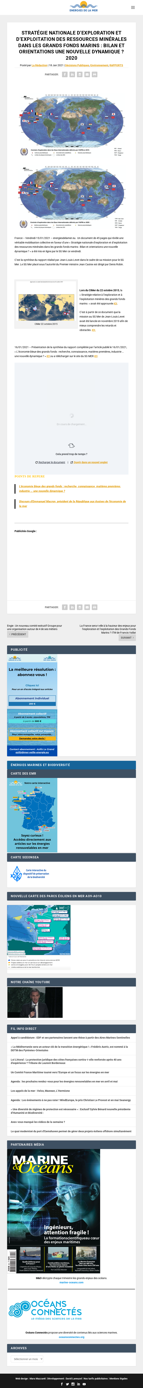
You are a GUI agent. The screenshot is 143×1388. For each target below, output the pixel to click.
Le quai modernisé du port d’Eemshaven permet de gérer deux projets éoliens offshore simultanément (71, 1131)
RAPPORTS (116, 65)
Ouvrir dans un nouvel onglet (89, 462)
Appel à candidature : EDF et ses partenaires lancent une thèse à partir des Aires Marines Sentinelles (70, 1037)
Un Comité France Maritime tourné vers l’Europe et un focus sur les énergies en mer (60, 1072)
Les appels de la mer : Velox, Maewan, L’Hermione (40, 1090)
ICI (115, 303)
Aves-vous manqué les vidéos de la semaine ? (38, 1121)
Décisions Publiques (77, 65)
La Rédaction (39, 65)
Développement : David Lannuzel (64, 1378)
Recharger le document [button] (50, 462)
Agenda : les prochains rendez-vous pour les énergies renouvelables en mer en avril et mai (64, 1081)
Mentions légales (118, 1378)
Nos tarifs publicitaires (96, 1378)
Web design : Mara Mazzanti (30, 1378)
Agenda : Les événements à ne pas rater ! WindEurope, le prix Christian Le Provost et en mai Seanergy (71, 1100)
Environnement (99, 65)
